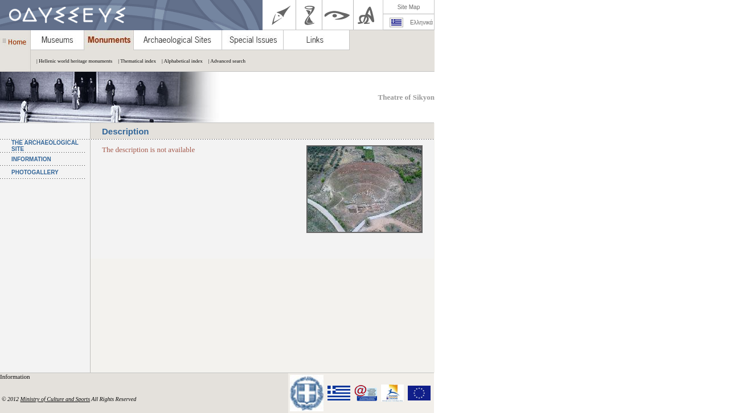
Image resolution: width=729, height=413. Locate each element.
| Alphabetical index (179, 61)
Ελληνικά (421, 22)
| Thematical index (134, 61)
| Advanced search (224, 61)
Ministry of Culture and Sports (55, 399)
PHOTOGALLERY (35, 172)
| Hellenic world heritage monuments (71, 61)
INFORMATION (31, 159)
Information (15, 376)
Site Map (409, 7)
